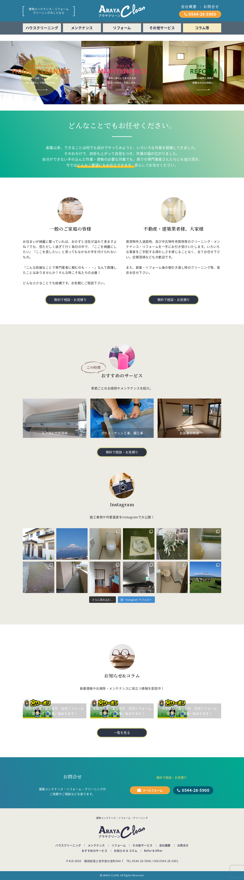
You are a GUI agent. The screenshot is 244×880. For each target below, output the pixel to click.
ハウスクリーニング (42, 27)
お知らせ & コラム (125, 850)
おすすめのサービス (94, 850)
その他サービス (162, 27)
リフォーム (122, 27)
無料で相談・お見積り (70, 299)
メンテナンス (82, 27)
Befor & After (153, 850)
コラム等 (202, 27)
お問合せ (211, 6)
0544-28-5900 (202, 14)
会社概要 (189, 6)
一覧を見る (122, 732)
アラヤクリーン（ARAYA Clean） (122, 10)
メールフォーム (153, 790)
